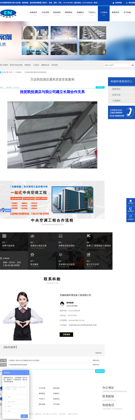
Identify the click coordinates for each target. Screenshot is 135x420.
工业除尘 (36, 65)
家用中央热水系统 (16, 65)
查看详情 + (96, 360)
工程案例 (103, 13)
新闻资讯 (115, 13)
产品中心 (92, 13)
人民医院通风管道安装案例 (17, 365)
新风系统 (57, 13)
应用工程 (116, 95)
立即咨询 (66, 334)
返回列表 (100, 87)
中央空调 (45, 13)
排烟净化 (28, 65)
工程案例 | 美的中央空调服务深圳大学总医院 (23, 360)
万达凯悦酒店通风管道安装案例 (35, 72)
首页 (11, 72)
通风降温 (68, 13)
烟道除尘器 (45, 65)
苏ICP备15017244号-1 (50, 414)
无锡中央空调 (72, 414)
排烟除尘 (80, 13)
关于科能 (127, 13)
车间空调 (54, 65)
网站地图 (132, 3)
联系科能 (118, 3)
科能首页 (33, 13)
